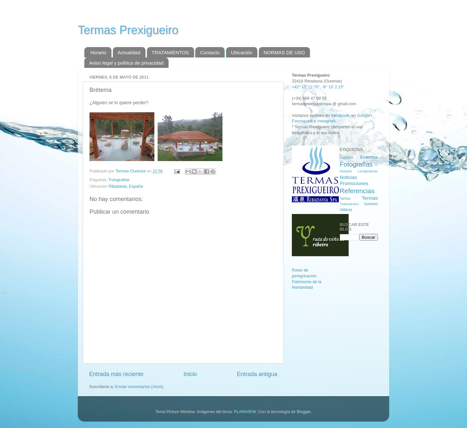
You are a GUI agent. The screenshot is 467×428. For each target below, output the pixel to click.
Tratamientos (349, 204)
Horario (98, 52)
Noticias (348, 177)
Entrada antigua (257, 374)
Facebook (340, 115)
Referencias (357, 191)
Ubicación (241, 52)
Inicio (190, 374)
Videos (346, 210)
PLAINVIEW (245, 411)
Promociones (354, 183)
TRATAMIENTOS (170, 52)
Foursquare (302, 121)
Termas (370, 198)
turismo (371, 204)
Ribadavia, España (126, 186)
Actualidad (129, 52)
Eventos (369, 157)
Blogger (304, 411)
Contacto (210, 52)
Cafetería (346, 157)
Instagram (326, 121)
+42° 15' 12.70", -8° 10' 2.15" (318, 87)
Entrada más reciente (116, 374)
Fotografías (119, 180)
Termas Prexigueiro (128, 30)
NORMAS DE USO (284, 52)
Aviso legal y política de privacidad (126, 63)
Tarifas (345, 198)
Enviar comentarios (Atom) (139, 386)
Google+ (365, 115)
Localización (368, 171)
